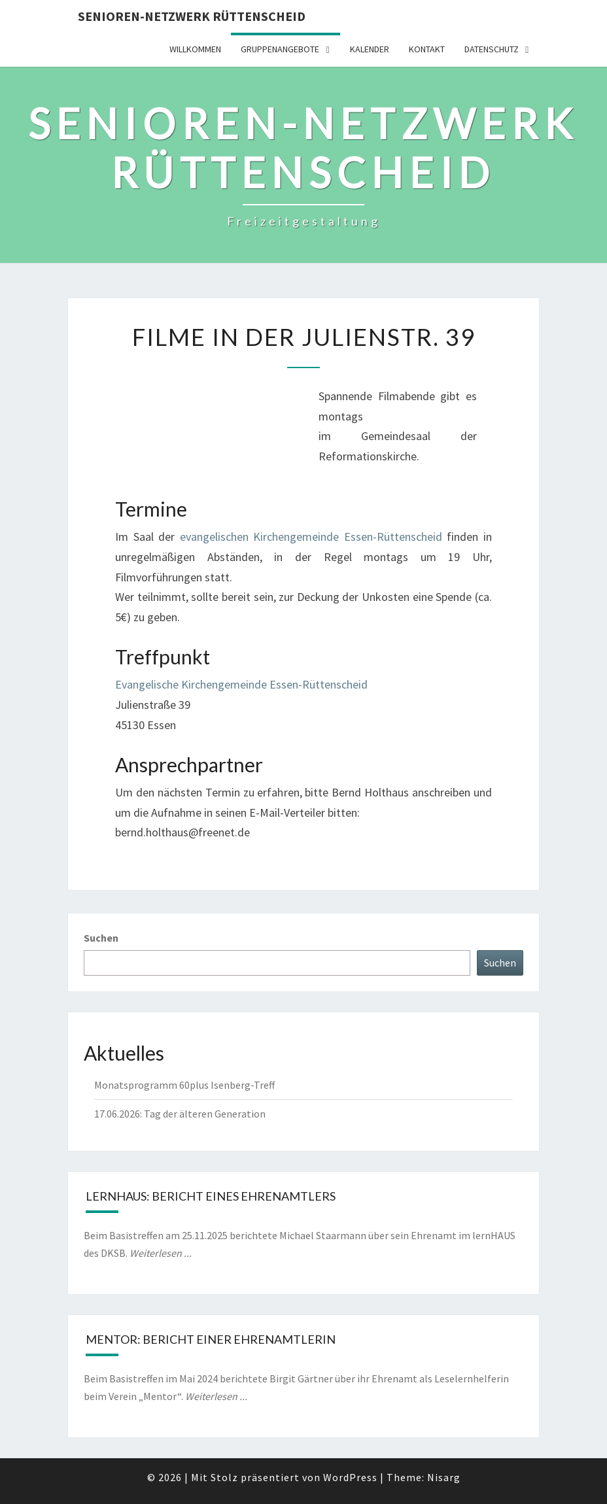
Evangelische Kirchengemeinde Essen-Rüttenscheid (241, 684)
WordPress (350, 1477)
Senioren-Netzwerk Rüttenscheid (191, 16)
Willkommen (195, 49)
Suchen (101, 937)
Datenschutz (491, 49)
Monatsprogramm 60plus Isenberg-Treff (184, 1084)
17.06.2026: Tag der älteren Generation (180, 1113)
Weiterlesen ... (161, 1252)
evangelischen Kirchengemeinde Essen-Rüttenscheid (311, 536)
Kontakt (427, 49)
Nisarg (443, 1477)
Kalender (369, 49)
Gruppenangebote (280, 49)
